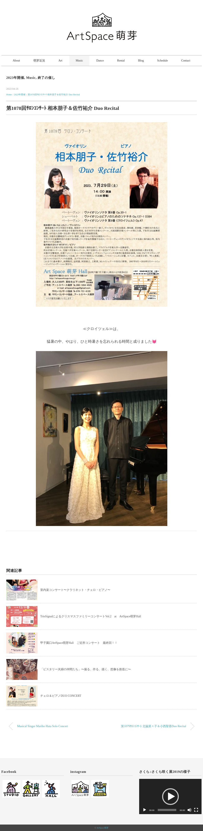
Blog (141, 60)
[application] (170, 796)
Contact (185, 60)
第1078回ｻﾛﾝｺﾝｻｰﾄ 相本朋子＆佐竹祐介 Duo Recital (54, 94)
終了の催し (46, 77)
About (16, 60)
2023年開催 (15, 77)
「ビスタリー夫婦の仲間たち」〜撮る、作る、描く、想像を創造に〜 (85, 669)
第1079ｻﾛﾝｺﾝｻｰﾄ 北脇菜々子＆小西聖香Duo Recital (153, 726)
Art (60, 60)
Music (79, 60)
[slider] (167, 810)
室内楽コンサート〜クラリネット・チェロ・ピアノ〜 (75, 589)
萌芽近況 (39, 60)
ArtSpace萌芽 (102, 828)
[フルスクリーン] (196, 810)
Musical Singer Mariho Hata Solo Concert (42, 726)
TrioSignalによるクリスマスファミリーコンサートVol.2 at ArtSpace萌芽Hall (90, 616)
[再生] (144, 810)
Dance (100, 60)
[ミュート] (189, 810)
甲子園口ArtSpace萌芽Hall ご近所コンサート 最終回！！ (78, 642)
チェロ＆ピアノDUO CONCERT (60, 695)
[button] (170, 796)
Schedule (162, 60)
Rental (121, 60)
